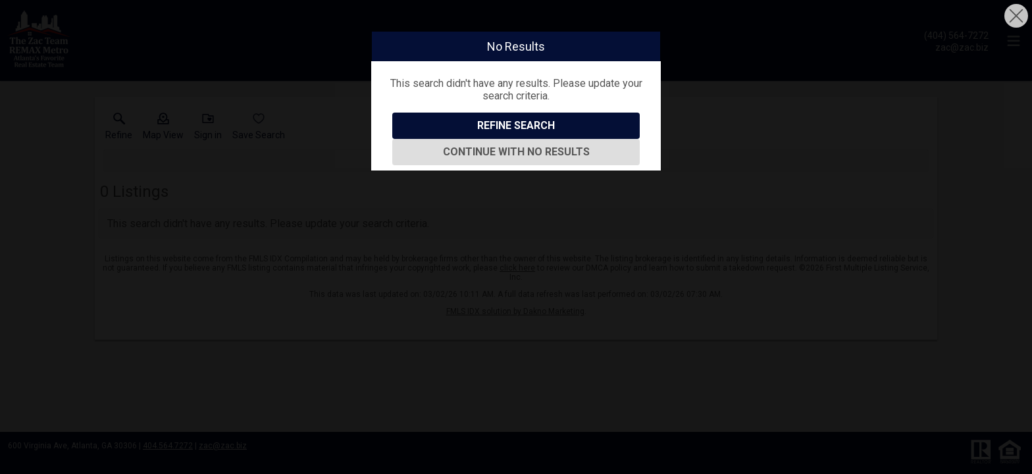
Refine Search (516, 125)
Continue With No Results (516, 151)
